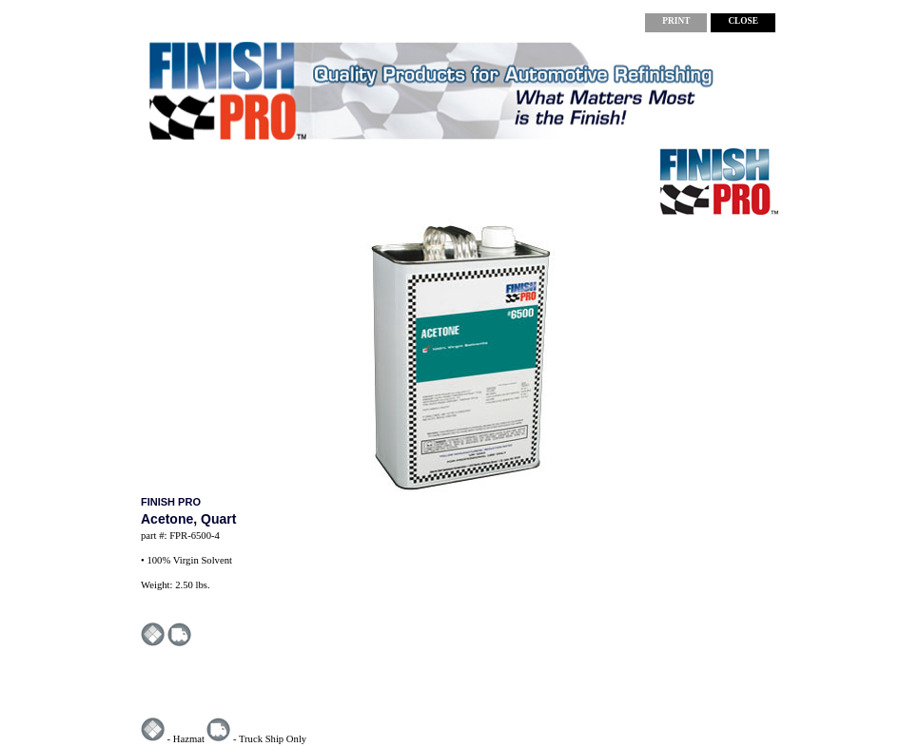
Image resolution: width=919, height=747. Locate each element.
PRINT (676, 21)
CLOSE (743, 21)
